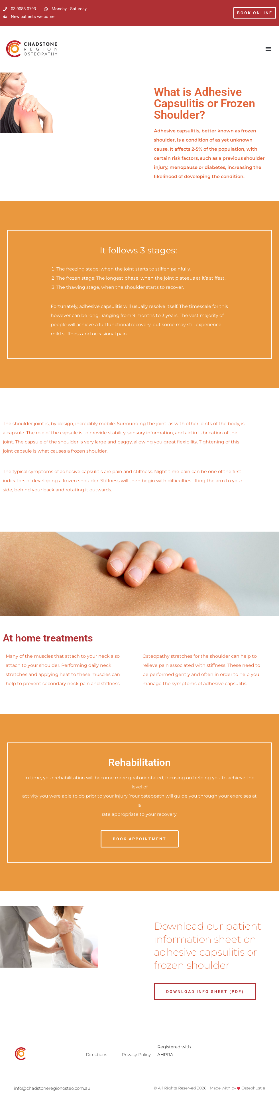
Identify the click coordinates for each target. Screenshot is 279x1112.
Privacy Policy (136, 1054)
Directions (96, 1054)
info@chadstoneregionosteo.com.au (52, 1088)
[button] (268, 49)
